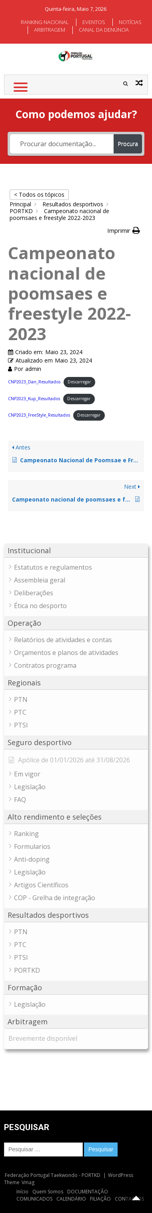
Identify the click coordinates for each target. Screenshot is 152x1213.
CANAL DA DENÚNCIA (104, 29)
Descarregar (79, 382)
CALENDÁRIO (71, 1198)
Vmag (28, 1182)
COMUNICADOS (34, 1198)
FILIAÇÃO (100, 1198)
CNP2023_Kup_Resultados (34, 398)
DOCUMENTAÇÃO (87, 1191)
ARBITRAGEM (49, 29)
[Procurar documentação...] (62, 143)
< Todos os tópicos (39, 194)
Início (22, 1191)
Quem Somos (47, 1191)
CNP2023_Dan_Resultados (34, 382)
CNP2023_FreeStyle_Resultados (39, 415)
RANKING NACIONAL (45, 22)
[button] (123, 230)
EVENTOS (93, 22)
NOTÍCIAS (130, 22)
